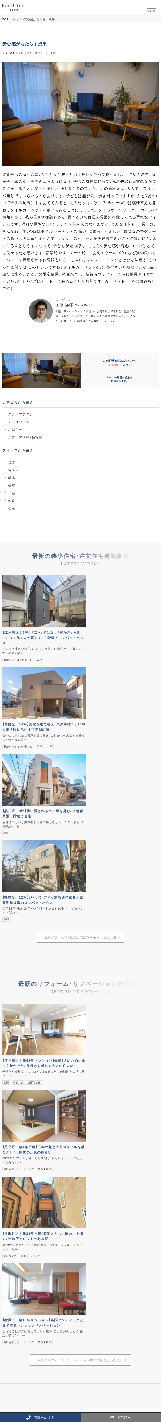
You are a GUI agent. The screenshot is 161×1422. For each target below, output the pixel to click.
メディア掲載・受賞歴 (25, 437)
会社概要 (89, 1169)
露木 (11, 477)
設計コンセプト (97, 1080)
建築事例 (8, 1163)
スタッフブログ (36, 53)
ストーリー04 (95, 1124)
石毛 (11, 508)
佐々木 (13, 469)
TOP (5, 19)
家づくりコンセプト (100, 1093)
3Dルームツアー (13, 1207)
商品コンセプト (97, 1087)
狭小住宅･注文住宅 (15, 1137)
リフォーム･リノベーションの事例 (29, 1176)
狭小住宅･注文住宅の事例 (23, 1169)
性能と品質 (94, 1099)
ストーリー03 (95, 1118)
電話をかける (40, 1417)
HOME (7, 1074)
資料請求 (89, 1207)
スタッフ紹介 (95, 1176)
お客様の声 (13, 1182)
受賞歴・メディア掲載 (101, 1182)
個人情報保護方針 (95, 1220)
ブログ (15, 19)
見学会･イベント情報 (17, 1201)
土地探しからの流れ (19, 1150)
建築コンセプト (94, 1074)
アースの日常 (19, 421)
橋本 (11, 485)
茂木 (11, 462)
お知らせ (15, 429)
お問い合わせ (92, 1214)
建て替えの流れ (16, 1144)
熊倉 (11, 500)
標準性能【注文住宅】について (106, 1150)
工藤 (53, 53)
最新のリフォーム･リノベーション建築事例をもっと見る (80, 1007)
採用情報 (89, 1195)
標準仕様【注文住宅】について (106, 1156)
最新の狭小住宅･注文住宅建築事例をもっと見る (80, 761)
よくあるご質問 (94, 1201)
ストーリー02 (95, 1111)
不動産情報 (10, 1195)
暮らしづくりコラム (97, 1144)
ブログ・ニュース (94, 1137)
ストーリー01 (95, 1105)
